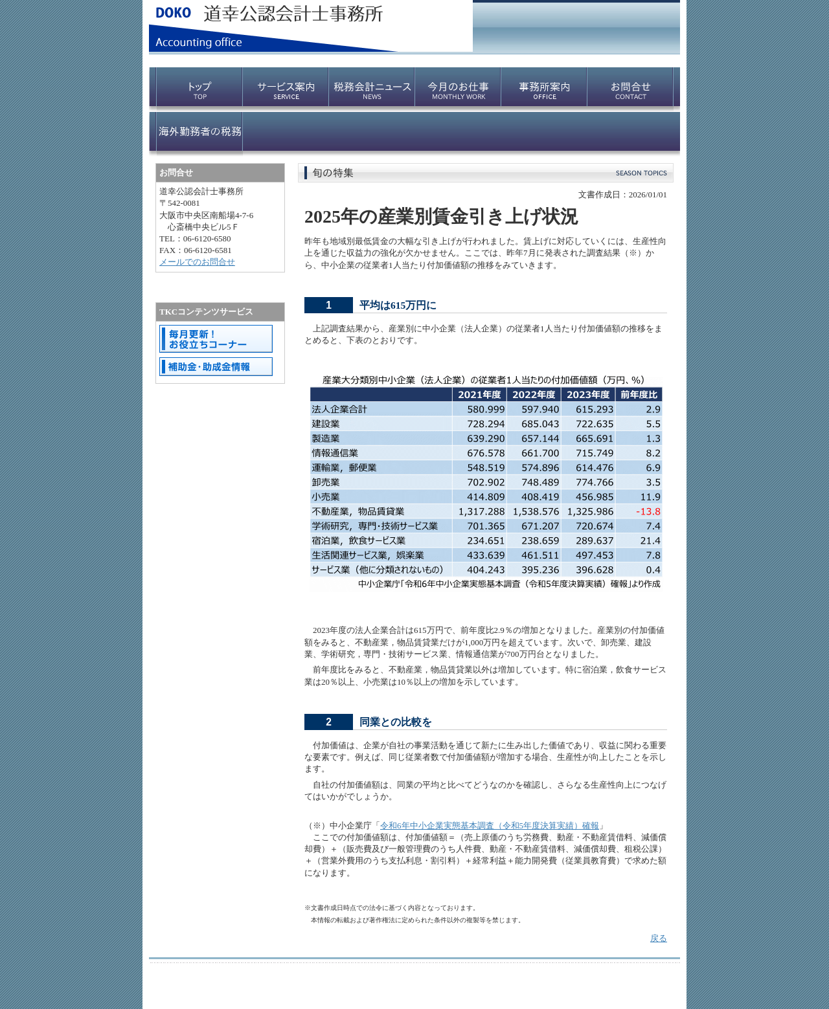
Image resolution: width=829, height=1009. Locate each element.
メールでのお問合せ (197, 262)
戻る (658, 938)
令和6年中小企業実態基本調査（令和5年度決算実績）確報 (489, 825)
